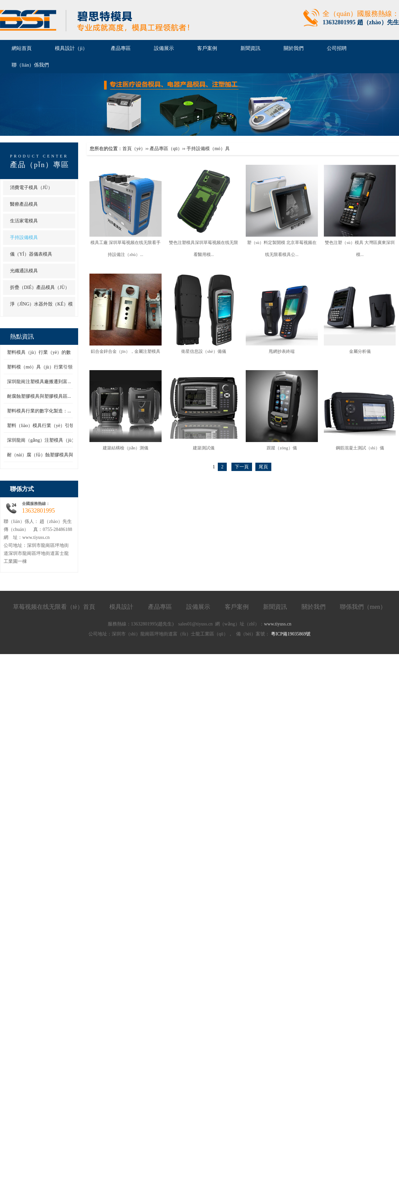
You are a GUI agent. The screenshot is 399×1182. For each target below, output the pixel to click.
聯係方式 (22, 489)
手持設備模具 (24, 237)
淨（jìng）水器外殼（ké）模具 (41, 311)
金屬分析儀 (360, 351)
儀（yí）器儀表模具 (31, 254)
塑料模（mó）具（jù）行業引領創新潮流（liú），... (60, 366)
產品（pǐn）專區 (39, 164)
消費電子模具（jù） (31, 187)
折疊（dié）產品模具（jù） (39, 287)
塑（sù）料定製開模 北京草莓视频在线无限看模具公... (282, 248)
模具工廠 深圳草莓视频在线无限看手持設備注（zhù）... (125, 248)
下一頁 (242, 466)
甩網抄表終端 (282, 351)
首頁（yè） (133, 148)
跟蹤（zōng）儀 (282, 447)
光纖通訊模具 (24, 270)
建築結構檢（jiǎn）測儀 (126, 447)
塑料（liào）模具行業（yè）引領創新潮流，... (54, 425)
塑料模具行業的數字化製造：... (39, 410)
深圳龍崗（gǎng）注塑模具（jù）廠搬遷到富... (55, 440)
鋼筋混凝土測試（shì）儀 (360, 447)
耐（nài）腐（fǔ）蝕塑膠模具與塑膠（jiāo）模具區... (61, 454)
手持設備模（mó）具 (208, 148)
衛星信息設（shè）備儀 (203, 351)
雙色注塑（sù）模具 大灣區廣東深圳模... (360, 248)
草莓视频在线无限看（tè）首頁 (54, 606)
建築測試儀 (203, 447)
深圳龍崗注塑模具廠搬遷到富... (39, 381)
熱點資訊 (22, 336)
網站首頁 (22, 48)
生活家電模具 (24, 220)
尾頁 (263, 466)
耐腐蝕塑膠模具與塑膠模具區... (39, 396)
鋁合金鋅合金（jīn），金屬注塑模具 (125, 351)
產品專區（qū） (166, 148)
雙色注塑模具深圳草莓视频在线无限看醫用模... (203, 248)
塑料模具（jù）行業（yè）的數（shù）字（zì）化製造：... (66, 352)
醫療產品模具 (24, 204)
